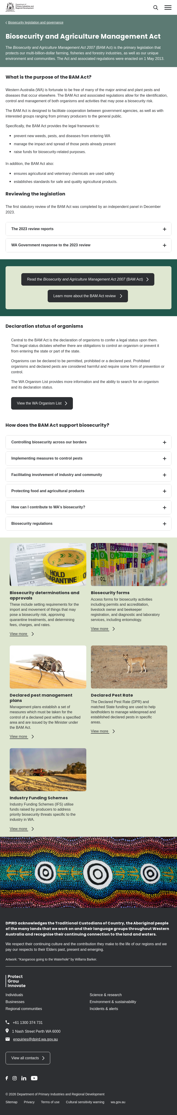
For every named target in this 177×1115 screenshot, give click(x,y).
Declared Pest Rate (112, 695)
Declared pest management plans (41, 697)
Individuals (14, 995)
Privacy (29, 1102)
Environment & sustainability (113, 1002)
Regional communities (24, 1009)
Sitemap (11, 1102)
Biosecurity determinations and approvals (44, 595)
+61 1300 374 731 (28, 1023)
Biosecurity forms (110, 593)
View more (22, 634)
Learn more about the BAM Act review (85, 296)
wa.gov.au (118, 1102)
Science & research (106, 995)
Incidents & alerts (104, 1009)
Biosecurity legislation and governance (35, 22)
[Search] (155, 7)
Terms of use (50, 1102)
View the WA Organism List (39, 403)
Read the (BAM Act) (85, 279)
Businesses (15, 1002)
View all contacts (25, 1058)
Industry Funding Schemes (39, 798)
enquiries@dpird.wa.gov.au (32, 1039)
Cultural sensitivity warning (85, 1102)
